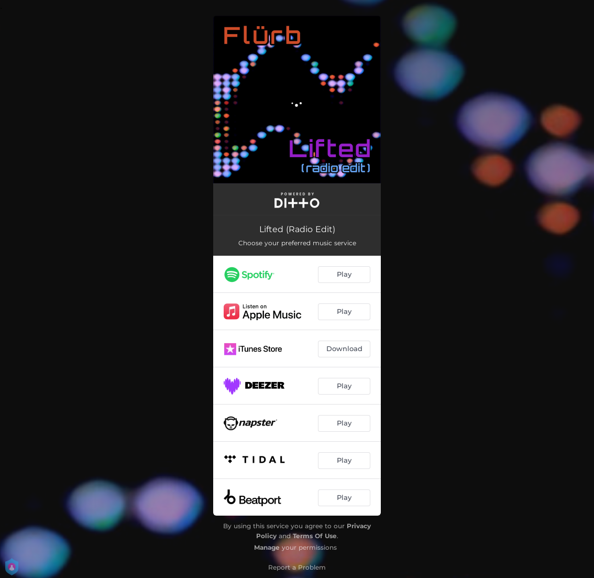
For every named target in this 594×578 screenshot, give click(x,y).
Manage (267, 547)
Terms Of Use (315, 536)
